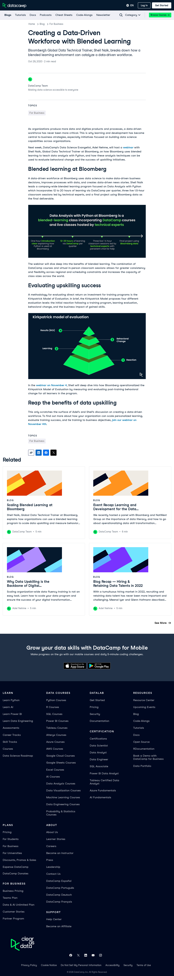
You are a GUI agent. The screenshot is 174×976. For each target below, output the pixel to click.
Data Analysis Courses (60, 783)
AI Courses (53, 776)
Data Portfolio (142, 766)
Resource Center (143, 700)
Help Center (54, 919)
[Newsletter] (103, 15)
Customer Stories (14, 911)
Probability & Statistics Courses (60, 813)
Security (95, 714)
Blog (42, 24)
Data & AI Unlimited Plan (18, 904)
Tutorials (138, 727)
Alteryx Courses (56, 735)
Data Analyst (98, 752)
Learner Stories (55, 839)
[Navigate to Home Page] (14, 5)
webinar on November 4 (51, 385)
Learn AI (8, 707)
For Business (56, 24)
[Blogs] (8, 15)
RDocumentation (143, 748)
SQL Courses (54, 714)
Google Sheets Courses (61, 762)
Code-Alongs (141, 721)
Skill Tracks (10, 741)
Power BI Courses (57, 721)
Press (49, 860)
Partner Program (13, 918)
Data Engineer (99, 759)
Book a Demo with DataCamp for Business (148, 757)
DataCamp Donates (15, 873)
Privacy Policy (29, 965)
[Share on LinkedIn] (39, 453)
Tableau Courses (57, 727)
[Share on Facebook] (46, 453)
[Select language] (130, 5)
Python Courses (56, 700)
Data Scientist (99, 745)
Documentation (99, 721)
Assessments (11, 727)
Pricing (94, 707)
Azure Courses (55, 741)
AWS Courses (54, 748)
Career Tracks (12, 735)
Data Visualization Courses (63, 790)
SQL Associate (99, 766)
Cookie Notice (49, 965)
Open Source (141, 741)
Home (31, 24)
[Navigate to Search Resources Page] (121, 15)
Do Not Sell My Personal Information (81, 965)
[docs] (32, 15)
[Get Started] (161, 5)
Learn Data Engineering (18, 721)
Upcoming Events (144, 707)
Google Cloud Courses (60, 755)
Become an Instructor (59, 853)
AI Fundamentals (100, 797)
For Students (11, 839)
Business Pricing (13, 890)
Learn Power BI (12, 714)
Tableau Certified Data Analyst (104, 782)
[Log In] (144, 5)
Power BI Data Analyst (104, 773)
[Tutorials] (20, 15)
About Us (52, 832)
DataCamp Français (59, 901)
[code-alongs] (84, 15)
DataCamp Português (60, 887)
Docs (136, 735)
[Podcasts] (45, 15)
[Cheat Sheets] (64, 15)
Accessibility (112, 965)
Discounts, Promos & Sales (19, 860)
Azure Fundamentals (103, 790)
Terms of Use (144, 965)
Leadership (53, 866)
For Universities (12, 853)
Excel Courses (55, 769)
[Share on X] (53, 453)
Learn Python (11, 700)
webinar (128, 147)
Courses (8, 748)
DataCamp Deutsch (59, 894)
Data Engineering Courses (63, 804)
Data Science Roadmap (18, 755)
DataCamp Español (58, 881)
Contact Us (53, 873)
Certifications (98, 738)
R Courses (52, 707)
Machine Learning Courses (63, 797)
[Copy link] (31, 453)
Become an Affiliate (58, 926)
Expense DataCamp (15, 866)
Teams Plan (10, 897)
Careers (51, 846)
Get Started (97, 700)
